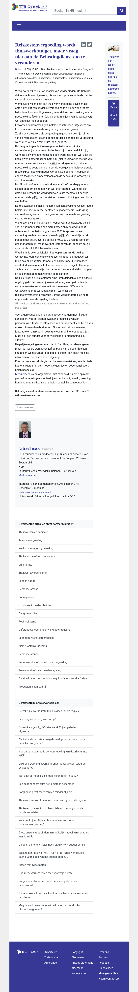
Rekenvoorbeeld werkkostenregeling (40, 670)
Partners (104, 957)
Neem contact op (109, 978)
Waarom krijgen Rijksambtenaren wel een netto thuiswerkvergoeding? (46, 822)
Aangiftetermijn (28, 613)
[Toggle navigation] (19, 26)
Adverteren (50, 952)
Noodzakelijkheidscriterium (35, 605)
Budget (55, 73)
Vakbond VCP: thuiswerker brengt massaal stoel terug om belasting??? (52, 765)
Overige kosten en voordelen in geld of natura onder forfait (53, 678)
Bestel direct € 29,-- (113, 113)
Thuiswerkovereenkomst (80, 78)
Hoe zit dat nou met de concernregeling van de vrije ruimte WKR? (53, 753)
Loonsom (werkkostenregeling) (37, 637)
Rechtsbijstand (27, 621)
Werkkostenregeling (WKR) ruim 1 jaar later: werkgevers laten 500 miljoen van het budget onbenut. (51, 854)
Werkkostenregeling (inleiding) (37, 548)
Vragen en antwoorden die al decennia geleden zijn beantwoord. (48, 883)
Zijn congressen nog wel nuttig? (37, 719)
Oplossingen (106, 968)
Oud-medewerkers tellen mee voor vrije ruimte (46, 873)
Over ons (104, 952)
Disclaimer (78, 957)
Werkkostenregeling (40, 73)
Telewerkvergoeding (30, 540)
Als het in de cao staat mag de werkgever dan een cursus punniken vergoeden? (52, 741)
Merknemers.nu (28, 475)
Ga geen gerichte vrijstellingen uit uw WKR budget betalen (52, 844)
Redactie (104, 962)
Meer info (47, 449)
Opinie (18, 69)
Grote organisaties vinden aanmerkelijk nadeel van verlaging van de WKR (54, 834)
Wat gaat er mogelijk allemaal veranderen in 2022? (48, 775)
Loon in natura (27, 580)
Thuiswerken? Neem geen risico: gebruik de (113, 74)
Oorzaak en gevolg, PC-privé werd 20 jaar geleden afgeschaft (48, 729)
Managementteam (109, 973)
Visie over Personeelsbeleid (35, 492)
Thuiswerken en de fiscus (34, 532)
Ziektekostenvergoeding (33, 646)
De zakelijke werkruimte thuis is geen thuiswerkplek (49, 711)
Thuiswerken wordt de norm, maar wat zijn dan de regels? (52, 800)
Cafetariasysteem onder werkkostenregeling (45, 629)
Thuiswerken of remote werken (37, 556)
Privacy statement (82, 962)
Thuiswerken (43, 78)
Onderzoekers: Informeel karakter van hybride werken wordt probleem (53, 895)
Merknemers (22, 374)
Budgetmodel (67, 73)
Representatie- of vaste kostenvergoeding (43, 662)
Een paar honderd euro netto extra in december (46, 783)
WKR (30, 82)
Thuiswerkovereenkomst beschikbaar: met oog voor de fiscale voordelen (51, 810)
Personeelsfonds (29, 654)
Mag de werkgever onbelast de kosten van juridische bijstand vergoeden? (49, 907)
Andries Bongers (82, 69)
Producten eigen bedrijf (32, 686)
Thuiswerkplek (58, 78)
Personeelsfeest (28, 589)
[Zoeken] (121, 11)
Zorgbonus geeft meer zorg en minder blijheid (45, 792)
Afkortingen (51, 962)
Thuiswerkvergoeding (45, 82)
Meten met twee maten (32, 865)
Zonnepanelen (27, 597)
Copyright (77, 952)
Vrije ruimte (21, 82)
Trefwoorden (51, 957)
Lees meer (25, 407)
